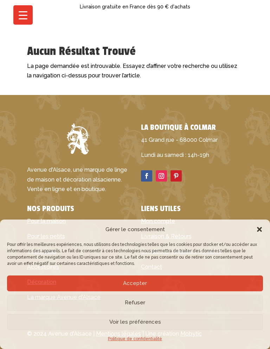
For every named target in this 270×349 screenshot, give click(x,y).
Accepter (135, 283)
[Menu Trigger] (23, 15)
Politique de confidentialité (135, 338)
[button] (259, 229)
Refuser (135, 302)
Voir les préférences (135, 322)
